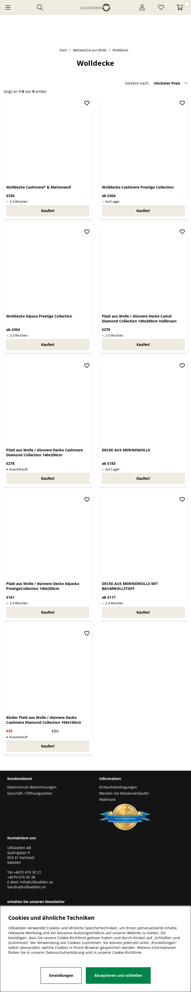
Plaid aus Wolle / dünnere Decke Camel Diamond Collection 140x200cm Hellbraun (139, 318)
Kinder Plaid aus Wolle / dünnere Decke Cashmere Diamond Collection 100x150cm (43, 720)
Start (63, 50)
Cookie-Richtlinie (126, 952)
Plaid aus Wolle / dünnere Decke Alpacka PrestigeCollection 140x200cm (42, 586)
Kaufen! (143, 210)
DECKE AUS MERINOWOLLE (126, 450)
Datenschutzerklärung (65, 952)
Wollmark (107, 799)
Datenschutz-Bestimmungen (32, 787)
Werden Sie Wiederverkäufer (124, 793)
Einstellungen (61, 975)
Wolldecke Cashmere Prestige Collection (138, 187)
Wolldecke (120, 50)
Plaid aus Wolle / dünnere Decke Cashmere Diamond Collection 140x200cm (44, 452)
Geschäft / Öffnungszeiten (29, 793)
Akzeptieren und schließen (118, 975)
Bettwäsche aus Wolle (89, 50)
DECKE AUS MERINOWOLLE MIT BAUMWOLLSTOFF (130, 586)
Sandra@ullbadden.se (27, 886)
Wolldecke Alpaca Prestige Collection (39, 316)
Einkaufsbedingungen (118, 787)
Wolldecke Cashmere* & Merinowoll (38, 187)
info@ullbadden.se (36, 882)
